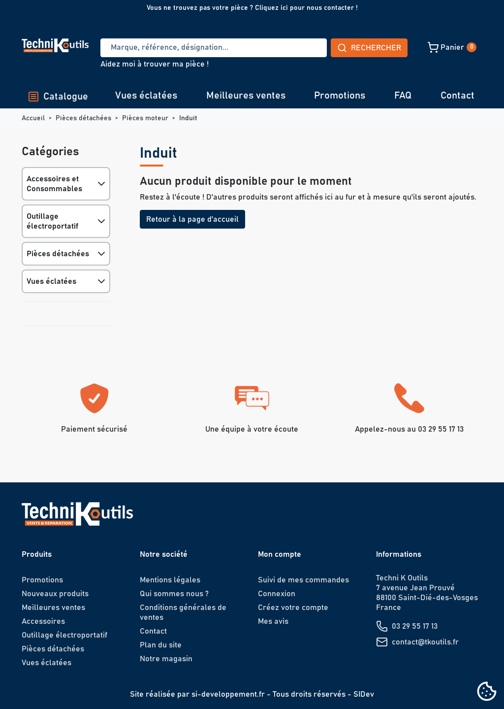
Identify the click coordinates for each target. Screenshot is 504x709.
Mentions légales (170, 580)
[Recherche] (177, 47)
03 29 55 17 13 (415, 626)
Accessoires (43, 621)
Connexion (276, 594)
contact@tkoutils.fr (425, 642)
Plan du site (161, 645)
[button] (382, 47)
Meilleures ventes (245, 96)
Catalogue (58, 96)
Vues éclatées (146, 96)
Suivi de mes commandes (303, 580)
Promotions (339, 96)
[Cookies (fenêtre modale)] (487, 692)
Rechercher (296, 48)
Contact (457, 96)
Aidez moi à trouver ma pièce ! (154, 64)
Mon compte (279, 554)
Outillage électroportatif (52, 221)
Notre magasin (166, 659)
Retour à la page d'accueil (192, 219)
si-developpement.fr (228, 694)
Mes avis (273, 621)
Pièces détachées (58, 254)
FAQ (402, 96)
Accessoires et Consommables (54, 184)
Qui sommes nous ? (174, 594)
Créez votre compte (293, 607)
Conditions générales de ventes (183, 612)
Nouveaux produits (55, 594)
